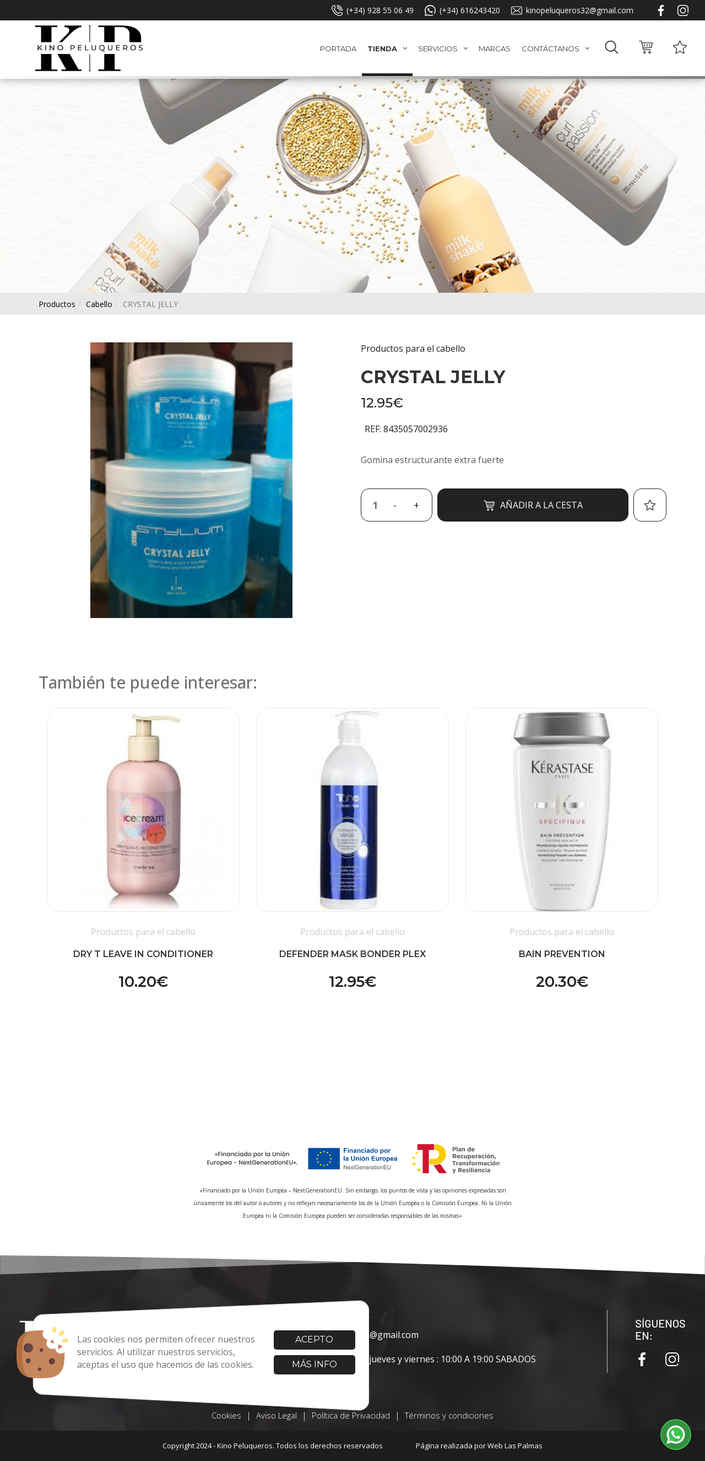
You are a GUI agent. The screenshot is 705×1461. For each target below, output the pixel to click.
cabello (99, 304)
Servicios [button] (443, 48)
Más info (314, 1364)
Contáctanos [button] (555, 48)
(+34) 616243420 (462, 10)
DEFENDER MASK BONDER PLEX (352, 954)
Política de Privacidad (351, 1415)
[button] (611, 48)
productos (57, 304)
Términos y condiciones (449, 1415)
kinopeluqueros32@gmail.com (572, 10)
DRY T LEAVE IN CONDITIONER (143, 954)
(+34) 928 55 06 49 (373, 10)
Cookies (226, 1415)
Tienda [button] (387, 48)
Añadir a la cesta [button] (533, 505)
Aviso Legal (276, 1415)
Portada (338, 48)
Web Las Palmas (515, 1446)
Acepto (314, 1339)
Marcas (495, 48)
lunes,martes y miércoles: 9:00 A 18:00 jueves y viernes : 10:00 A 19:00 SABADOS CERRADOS (364, 1365)
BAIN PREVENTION (562, 954)
